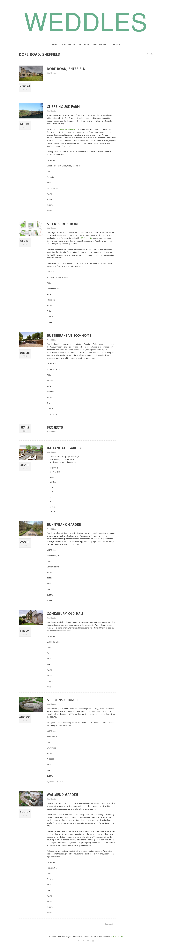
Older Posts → (110, 924)
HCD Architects (86, 238)
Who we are (99, 44)
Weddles (150, 54)
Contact (115, 44)
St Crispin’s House (64, 224)
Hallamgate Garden (64, 448)
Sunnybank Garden (64, 525)
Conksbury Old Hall (65, 614)
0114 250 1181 (118, 936)
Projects (84, 44)
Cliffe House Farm (63, 107)
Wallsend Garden (62, 795)
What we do (68, 44)
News (54, 44)
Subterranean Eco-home (69, 335)
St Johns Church (62, 700)
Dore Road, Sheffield (66, 69)
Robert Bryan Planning (66, 129)
